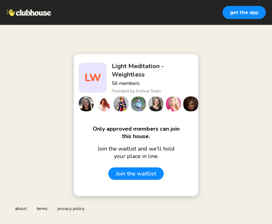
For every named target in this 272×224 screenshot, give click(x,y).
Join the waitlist (136, 173)
